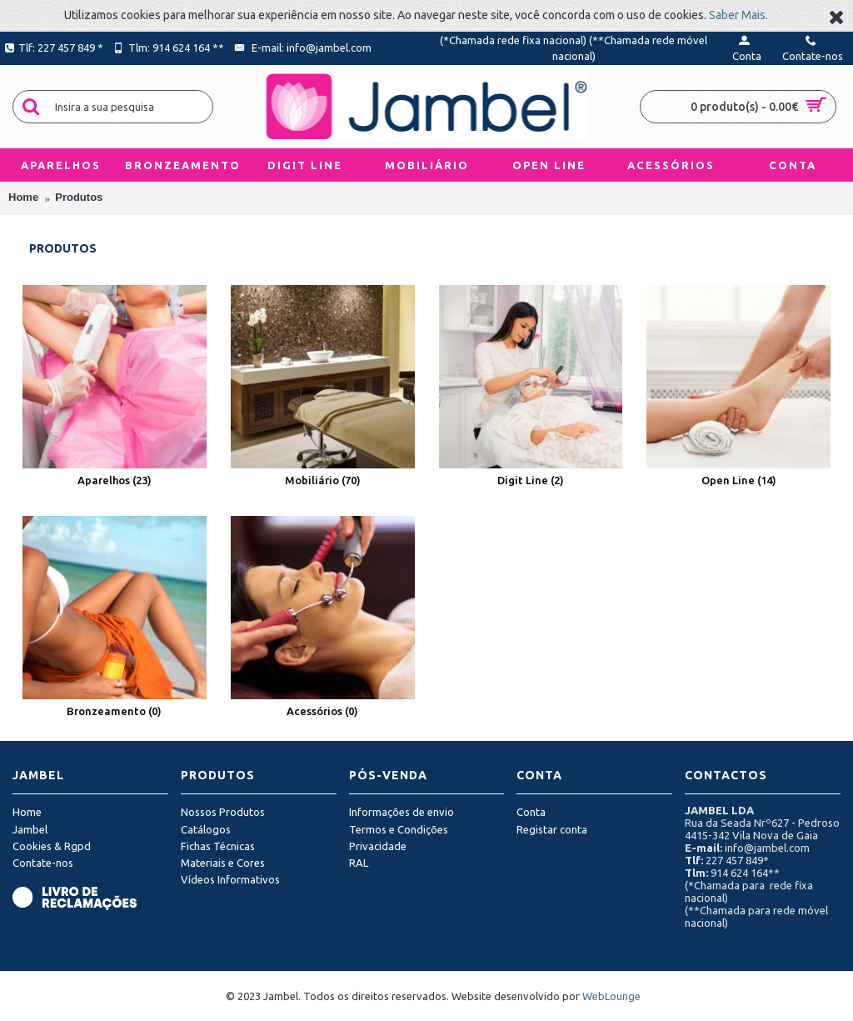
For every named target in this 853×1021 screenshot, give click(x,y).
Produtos (78, 197)
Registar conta (551, 829)
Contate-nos (42, 862)
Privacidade (378, 846)
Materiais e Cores (223, 862)
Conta (531, 812)
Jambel (29, 829)
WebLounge (611, 996)
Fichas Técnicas (218, 846)
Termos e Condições (398, 829)
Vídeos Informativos (230, 879)
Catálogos (206, 829)
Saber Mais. (738, 15)
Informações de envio (401, 812)
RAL (358, 862)
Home (23, 197)
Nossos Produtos (223, 812)
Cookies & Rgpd (51, 846)
